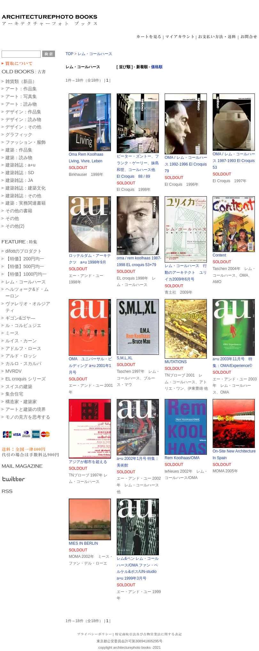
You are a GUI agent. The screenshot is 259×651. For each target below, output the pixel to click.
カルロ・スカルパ (23, 363)
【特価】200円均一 (24, 258)
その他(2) (14, 226)
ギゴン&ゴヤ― (20, 318)
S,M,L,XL (124, 358)
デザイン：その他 (23, 126)
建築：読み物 (18, 157)
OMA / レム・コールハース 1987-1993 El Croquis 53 (235, 161)
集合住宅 (14, 393)
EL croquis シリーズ (25, 378)
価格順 (156, 67)
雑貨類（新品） (21, 81)
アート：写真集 (21, 96)
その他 (12, 218)
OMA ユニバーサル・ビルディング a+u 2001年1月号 (90, 366)
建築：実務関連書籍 (25, 203)
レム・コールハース (25, 281)
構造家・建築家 (21, 401)
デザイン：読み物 (23, 119)
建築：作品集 (18, 149)
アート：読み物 (21, 104)
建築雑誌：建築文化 (25, 188)
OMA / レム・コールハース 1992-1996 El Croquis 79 (187, 164)
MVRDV (13, 371)
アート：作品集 (21, 88)
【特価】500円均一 (24, 266)
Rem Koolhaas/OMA (182, 458)
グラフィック (18, 134)
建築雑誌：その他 (23, 195)
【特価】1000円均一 (26, 274)
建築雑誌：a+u (20, 164)
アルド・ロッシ (21, 355)
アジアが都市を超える (88, 462)
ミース (12, 333)
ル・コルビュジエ (23, 325)
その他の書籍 (18, 210)
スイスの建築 (18, 386)
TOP (69, 54)
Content (219, 255)
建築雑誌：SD (19, 172)
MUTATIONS (176, 362)
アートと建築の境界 (25, 409)
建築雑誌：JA (19, 180)
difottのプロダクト (23, 251)
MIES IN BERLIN (83, 543)
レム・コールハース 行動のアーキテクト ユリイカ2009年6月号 (186, 272)
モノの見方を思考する (27, 416)
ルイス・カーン (21, 340)
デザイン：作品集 (23, 111)
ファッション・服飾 (25, 142)
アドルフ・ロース (23, 348)
